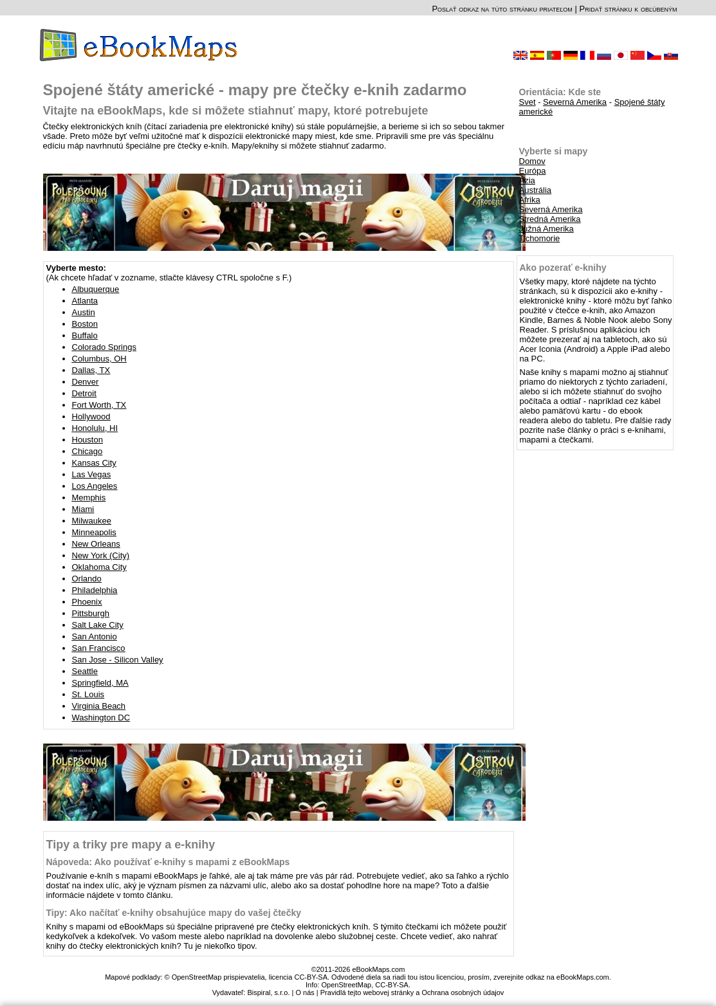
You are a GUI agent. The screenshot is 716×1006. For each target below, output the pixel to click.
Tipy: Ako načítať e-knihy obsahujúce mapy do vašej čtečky (174, 913)
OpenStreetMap (347, 985)
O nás (304, 992)
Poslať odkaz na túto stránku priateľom (502, 9)
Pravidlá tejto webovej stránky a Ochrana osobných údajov (412, 992)
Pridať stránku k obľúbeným (628, 9)
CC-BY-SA (391, 985)
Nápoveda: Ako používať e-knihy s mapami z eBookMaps (168, 862)
